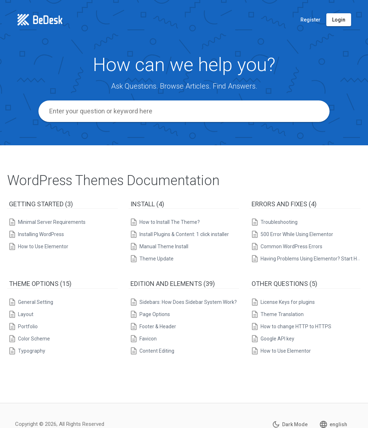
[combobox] (184, 111)
